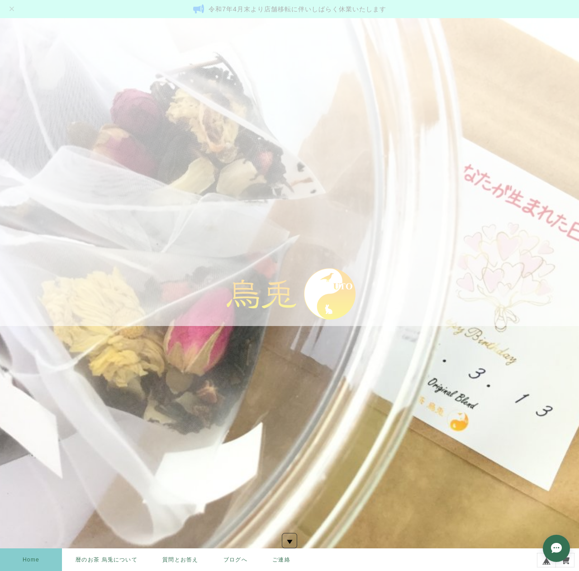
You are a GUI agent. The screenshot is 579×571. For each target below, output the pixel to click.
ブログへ (235, 560)
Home (31, 560)
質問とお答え (180, 560)
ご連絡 (281, 560)
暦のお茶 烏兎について (107, 560)
